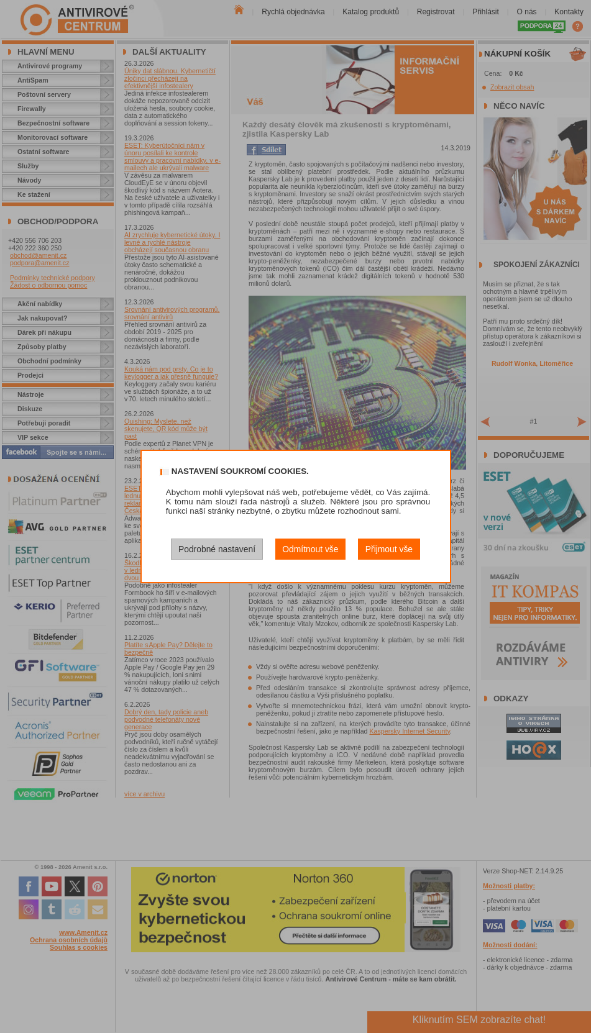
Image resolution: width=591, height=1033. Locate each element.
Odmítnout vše (310, 549)
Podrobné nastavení (216, 549)
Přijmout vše (389, 549)
